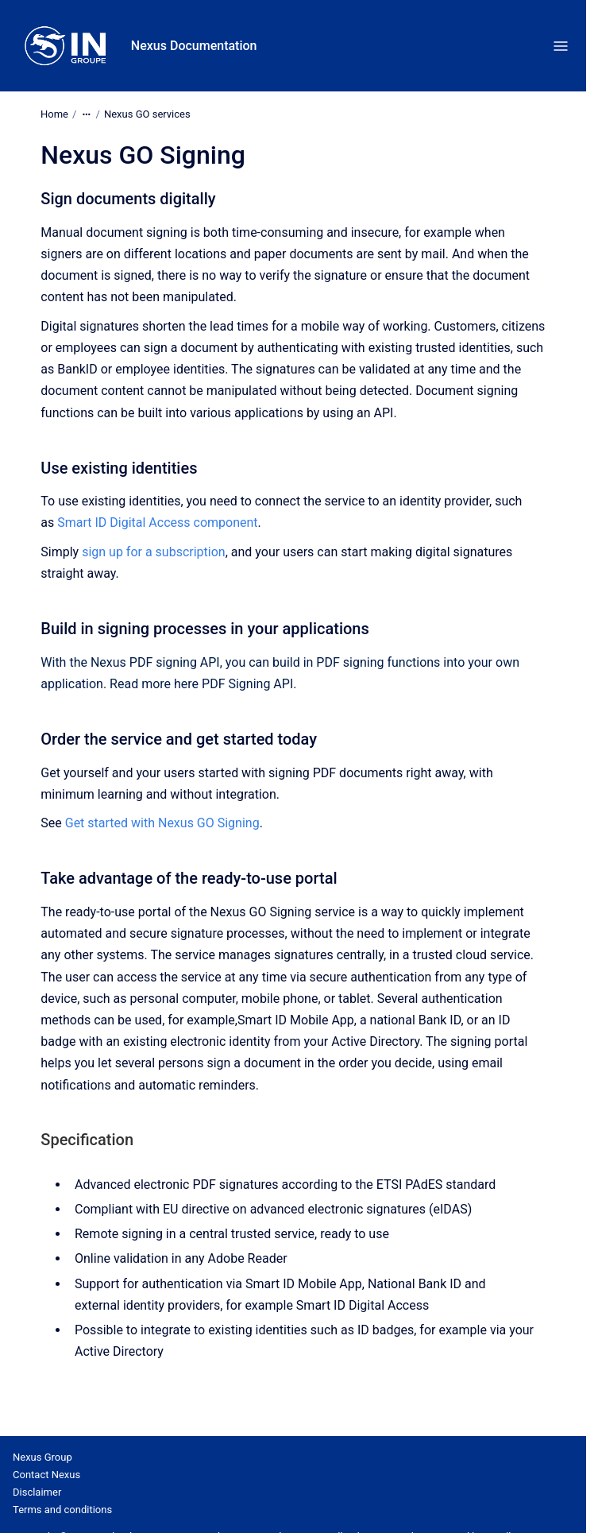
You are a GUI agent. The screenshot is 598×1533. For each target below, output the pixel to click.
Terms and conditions (62, 1510)
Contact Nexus (46, 1475)
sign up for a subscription (154, 551)
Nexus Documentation (194, 45)
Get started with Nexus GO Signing (162, 822)
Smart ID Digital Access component (157, 522)
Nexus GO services (147, 114)
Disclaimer (37, 1492)
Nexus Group (42, 1457)
